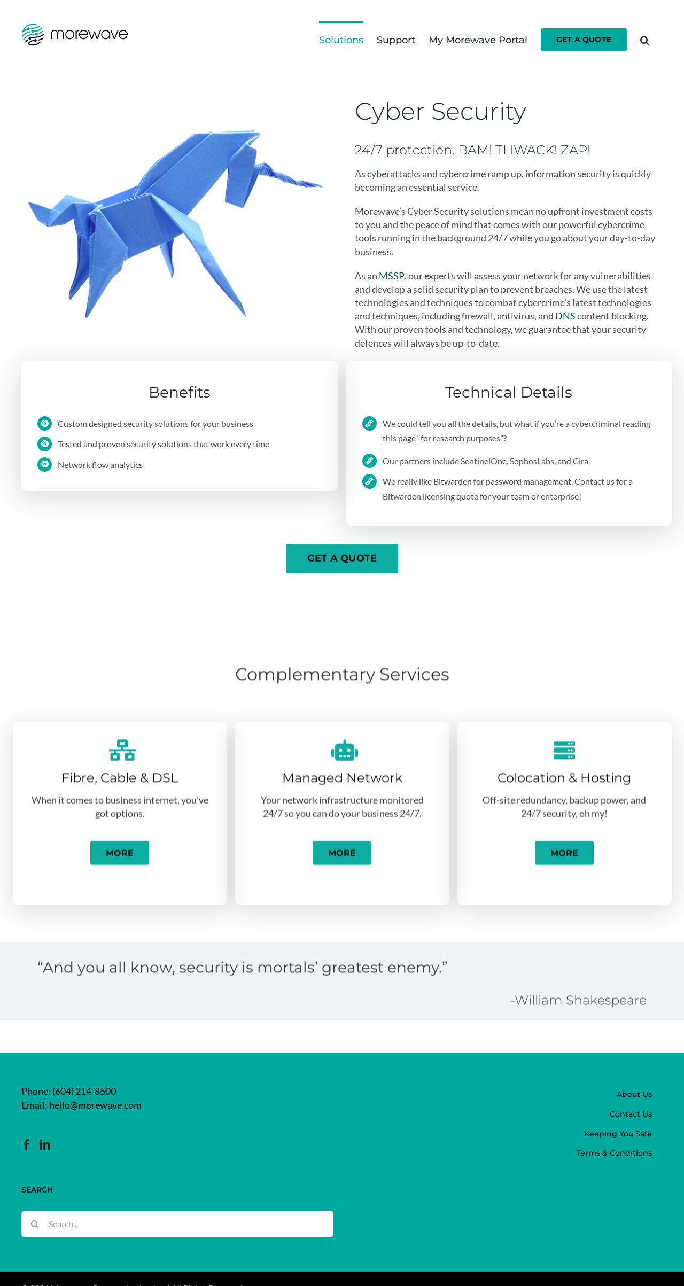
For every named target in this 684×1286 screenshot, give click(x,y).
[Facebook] (26, 1145)
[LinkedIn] (45, 1145)
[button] (644, 39)
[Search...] (177, 1224)
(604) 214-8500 (84, 1091)
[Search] (34, 1224)
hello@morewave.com (95, 1105)
